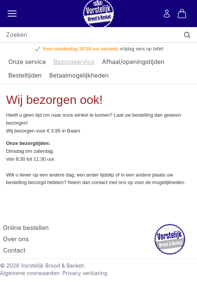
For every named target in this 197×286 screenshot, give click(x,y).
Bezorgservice (74, 61)
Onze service (27, 61)
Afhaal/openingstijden (133, 61)
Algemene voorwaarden (30, 273)
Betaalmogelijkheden (78, 75)
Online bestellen (26, 227)
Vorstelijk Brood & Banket (52, 265)
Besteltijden (25, 75)
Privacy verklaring (85, 273)
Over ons (16, 239)
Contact (14, 250)
